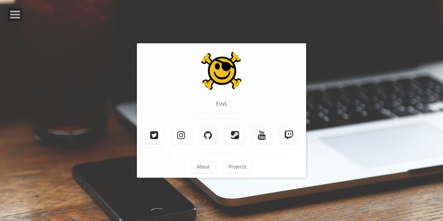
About (203, 167)
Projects (237, 167)
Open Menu (15, 14)
